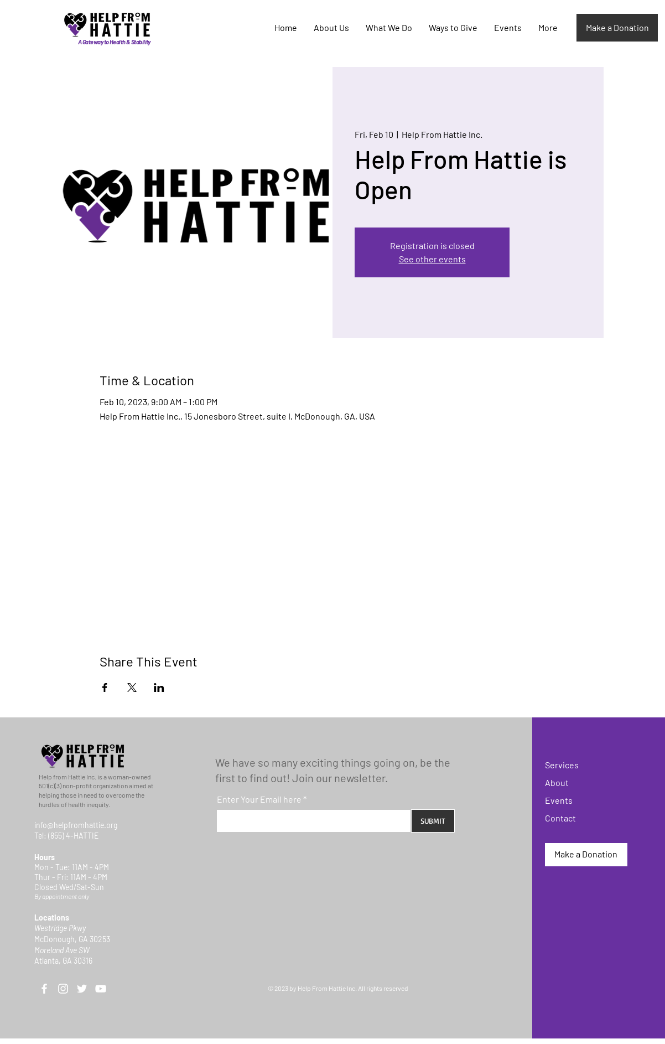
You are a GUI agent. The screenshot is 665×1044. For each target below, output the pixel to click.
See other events (432, 259)
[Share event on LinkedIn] (159, 687)
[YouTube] (100, 988)
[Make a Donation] (617, 28)
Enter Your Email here (259, 799)
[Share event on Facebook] (105, 687)
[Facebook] (44, 988)
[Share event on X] (132, 687)
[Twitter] (82, 988)
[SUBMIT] (433, 821)
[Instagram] (63, 988)
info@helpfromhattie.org (75, 825)
